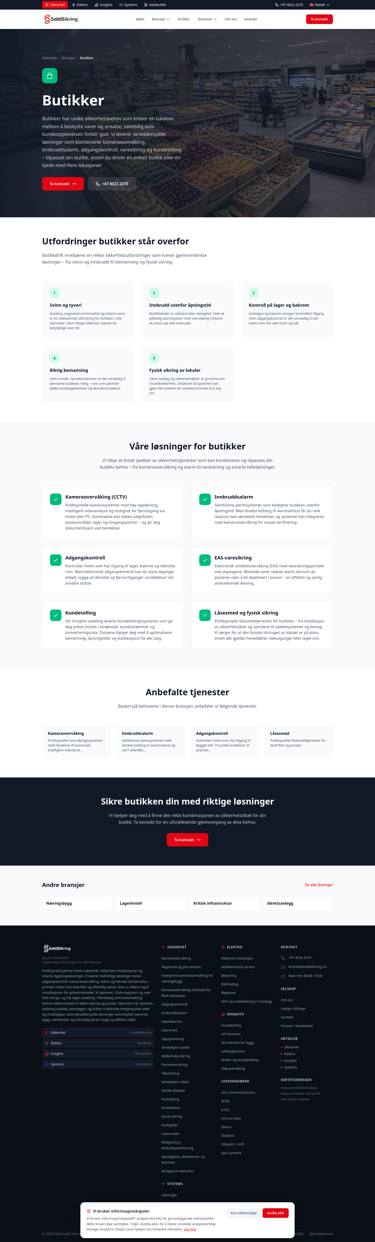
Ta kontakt (319, 19)
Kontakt (250, 19)
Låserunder (170, 1133)
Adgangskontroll (174, 1004)
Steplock (228, 1135)
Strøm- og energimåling (240, 1060)
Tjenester (207, 19)
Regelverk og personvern (181, 967)
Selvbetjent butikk (175, 1047)
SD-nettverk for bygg (237, 1042)
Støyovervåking (233, 1068)
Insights (289, 1060)
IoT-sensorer (231, 1034)
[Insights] (103, 5)
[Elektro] (80, 5)
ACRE (225, 1101)
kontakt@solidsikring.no (307, 966)
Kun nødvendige (244, 1213)
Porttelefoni (170, 1107)
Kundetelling (231, 1025)
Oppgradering (172, 1038)
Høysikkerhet (171, 1021)
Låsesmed (169, 1030)
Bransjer (161, 19)
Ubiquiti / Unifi (232, 1144)
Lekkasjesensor (233, 1051)
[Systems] (128, 5)
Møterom (228, 992)
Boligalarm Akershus (177, 1171)
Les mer (190, 1229)
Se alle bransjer (319, 884)
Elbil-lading (230, 984)
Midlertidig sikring (175, 1056)
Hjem (140, 19)
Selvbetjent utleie (174, 1082)
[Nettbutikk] (155, 5)
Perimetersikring (174, 1064)
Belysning (229, 975)
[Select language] (320, 4)
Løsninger (169, 1195)
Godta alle (275, 1213)
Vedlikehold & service (238, 967)
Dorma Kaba (231, 1118)
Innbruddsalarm (174, 1013)
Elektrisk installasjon (237, 958)
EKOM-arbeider (173, 1090)
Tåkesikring (170, 1073)
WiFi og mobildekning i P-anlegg (246, 1001)
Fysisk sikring (171, 1116)
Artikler (184, 19)
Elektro (288, 1054)
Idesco (226, 1127)
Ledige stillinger (293, 1008)
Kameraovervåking (176, 958)
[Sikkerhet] (55, 5)
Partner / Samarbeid (297, 1026)
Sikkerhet (49, 58)
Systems (289, 1067)
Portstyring (170, 1099)
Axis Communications (238, 1092)
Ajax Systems (231, 1152)
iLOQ (225, 1109)
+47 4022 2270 (289, 4)
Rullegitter (169, 1125)
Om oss (231, 19)
